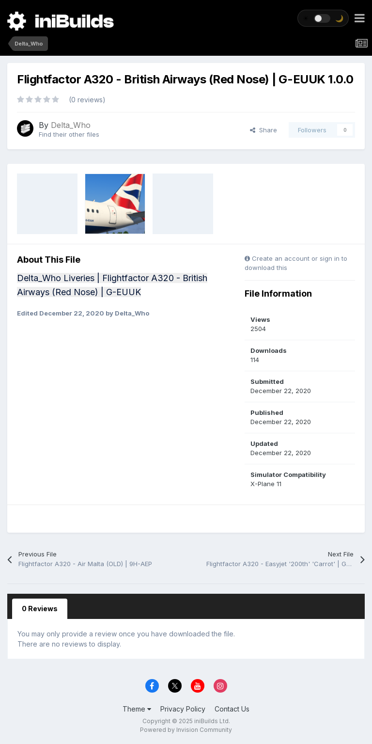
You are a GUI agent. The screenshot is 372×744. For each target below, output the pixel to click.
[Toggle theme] (323, 18)
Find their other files (69, 134)
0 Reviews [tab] (40, 608)
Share (263, 130)
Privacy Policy (182, 709)
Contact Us (232, 709)
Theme (137, 709)
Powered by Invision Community (186, 729)
